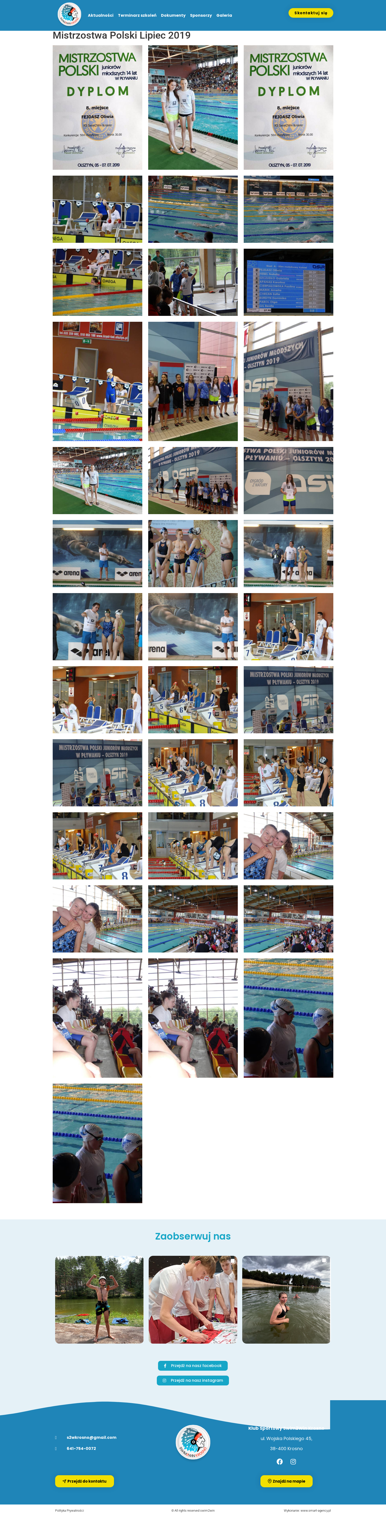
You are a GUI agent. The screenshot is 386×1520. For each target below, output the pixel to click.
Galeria (224, 15)
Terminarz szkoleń (137, 15)
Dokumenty (173, 15)
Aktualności (100, 15)
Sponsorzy (201, 15)
